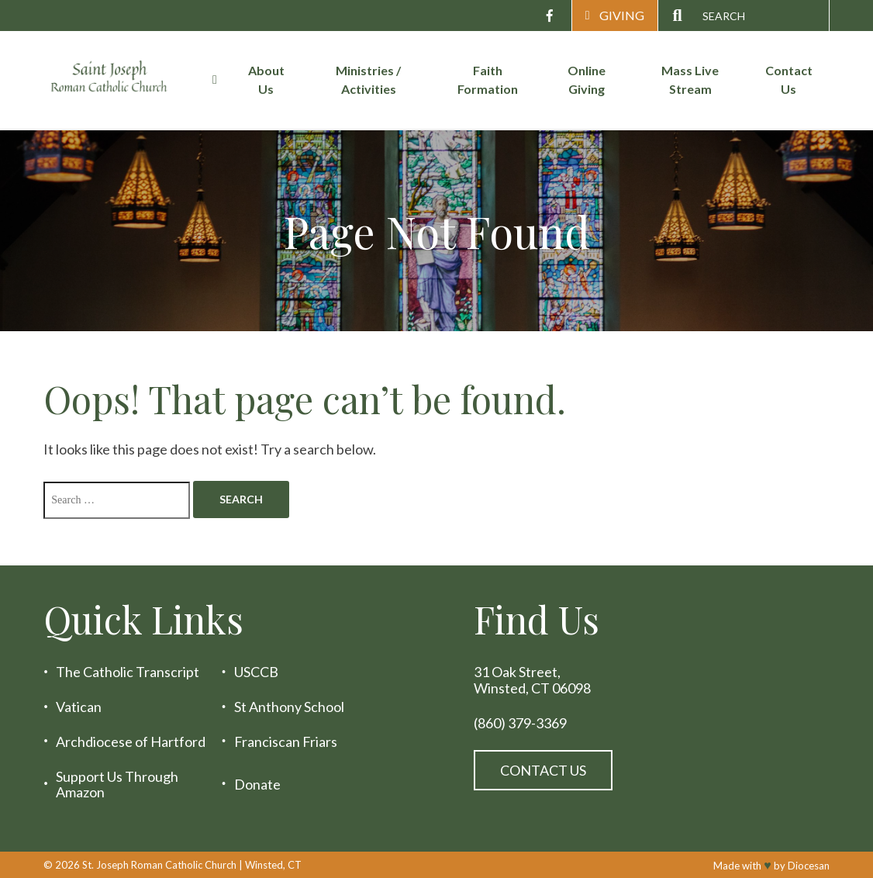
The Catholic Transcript (127, 672)
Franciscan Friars (285, 742)
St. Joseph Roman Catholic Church (159, 865)
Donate (257, 784)
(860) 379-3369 (520, 723)
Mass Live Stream (690, 79)
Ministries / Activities (368, 79)
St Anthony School (289, 707)
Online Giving (587, 79)
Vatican (79, 707)
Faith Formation (487, 79)
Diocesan (809, 865)
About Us (266, 79)
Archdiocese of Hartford (130, 742)
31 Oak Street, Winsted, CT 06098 (532, 680)
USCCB (256, 672)
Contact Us (789, 79)
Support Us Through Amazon (117, 784)
